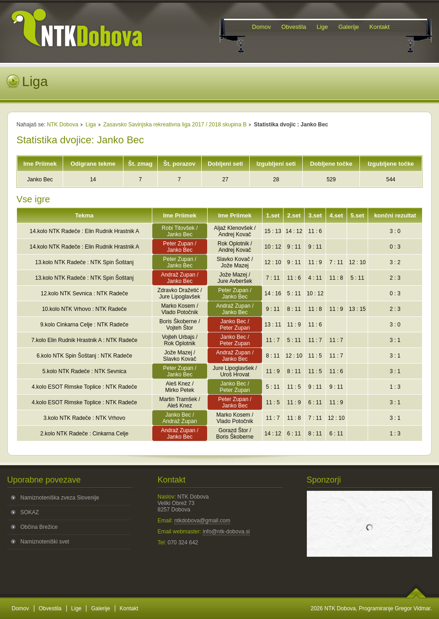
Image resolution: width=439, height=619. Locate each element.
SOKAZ (30, 512)
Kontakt (129, 608)
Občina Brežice (39, 527)
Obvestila (50, 608)
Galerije (100, 608)
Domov (20, 608)
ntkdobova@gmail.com (202, 520)
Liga (91, 124)
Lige (76, 608)
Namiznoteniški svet (45, 541)
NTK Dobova (62, 124)
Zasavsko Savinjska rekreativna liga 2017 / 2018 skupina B (175, 124)
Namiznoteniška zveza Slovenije (60, 497)
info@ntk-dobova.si (226, 531)
